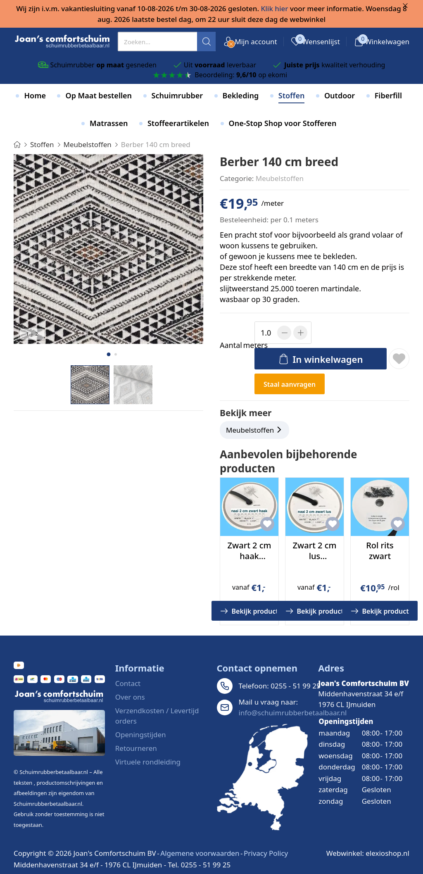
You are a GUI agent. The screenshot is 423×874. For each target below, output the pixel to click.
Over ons (130, 697)
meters (236, 345)
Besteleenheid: (244, 219)
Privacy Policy (266, 853)
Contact (128, 683)
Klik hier (274, 8)
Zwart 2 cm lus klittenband (314, 556)
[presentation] (167, 41)
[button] (108, 354)
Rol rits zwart (380, 551)
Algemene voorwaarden (199, 853)
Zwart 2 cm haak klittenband (249, 556)
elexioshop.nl (387, 853)
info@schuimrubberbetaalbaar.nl (293, 712)
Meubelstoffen (280, 178)
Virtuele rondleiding (148, 762)
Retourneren (136, 748)
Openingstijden (140, 734)
